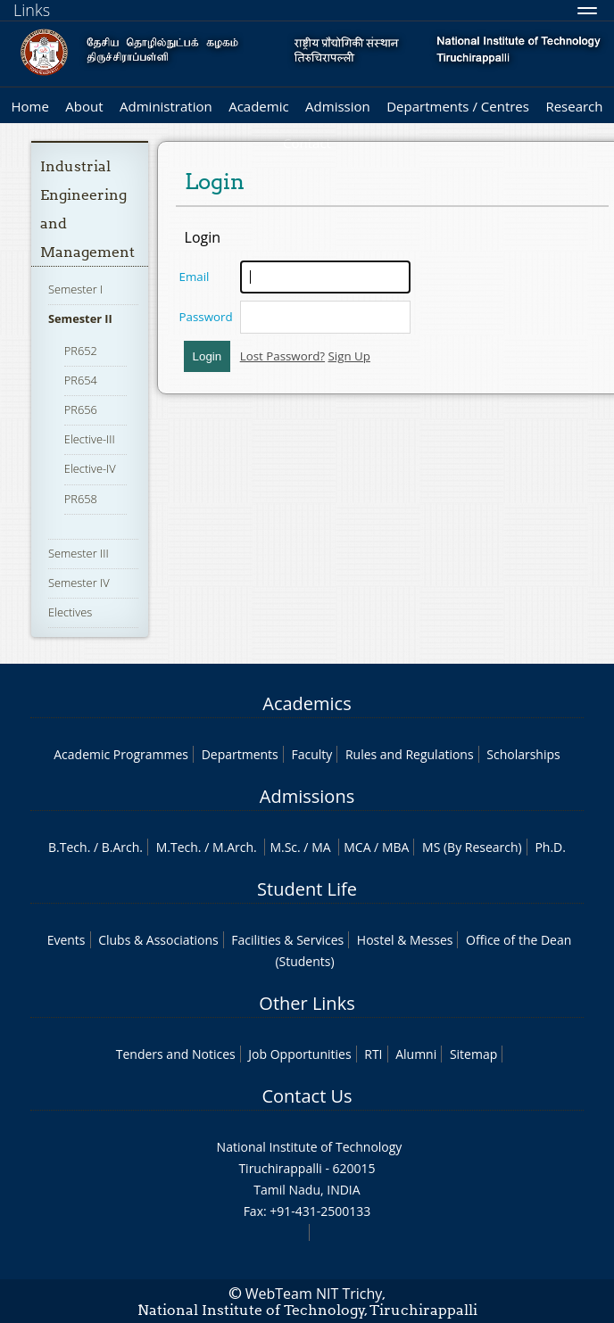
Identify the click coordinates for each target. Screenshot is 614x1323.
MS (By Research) (472, 847)
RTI (373, 1054)
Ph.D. (550, 847)
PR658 (80, 499)
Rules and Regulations (409, 754)
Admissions (307, 796)
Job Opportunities (299, 1054)
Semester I (75, 289)
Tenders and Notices (176, 1054)
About (84, 106)
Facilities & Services (287, 939)
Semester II (80, 318)
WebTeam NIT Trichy (314, 1293)
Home (29, 106)
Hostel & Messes (405, 939)
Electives (70, 612)
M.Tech (177, 847)
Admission (337, 106)
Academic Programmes (121, 754)
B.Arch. (122, 847)
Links (31, 10)
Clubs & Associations (158, 939)
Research (573, 106)
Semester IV (79, 583)
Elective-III (89, 439)
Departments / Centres (457, 106)
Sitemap (473, 1054)
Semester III (78, 553)
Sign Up (349, 356)
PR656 (80, 409)
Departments (240, 754)
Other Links (306, 1003)
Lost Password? (282, 356)
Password (206, 317)
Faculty (311, 754)
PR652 (80, 351)
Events (66, 939)
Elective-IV (90, 468)
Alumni (415, 1054)
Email (194, 277)
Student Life (307, 889)
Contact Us (306, 1096)
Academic (258, 106)
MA (320, 847)
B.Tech (67, 847)
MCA (357, 847)
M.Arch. (234, 847)
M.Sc (283, 847)
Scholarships (523, 754)
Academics (306, 703)
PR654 (80, 380)
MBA (396, 847)
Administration (166, 106)
